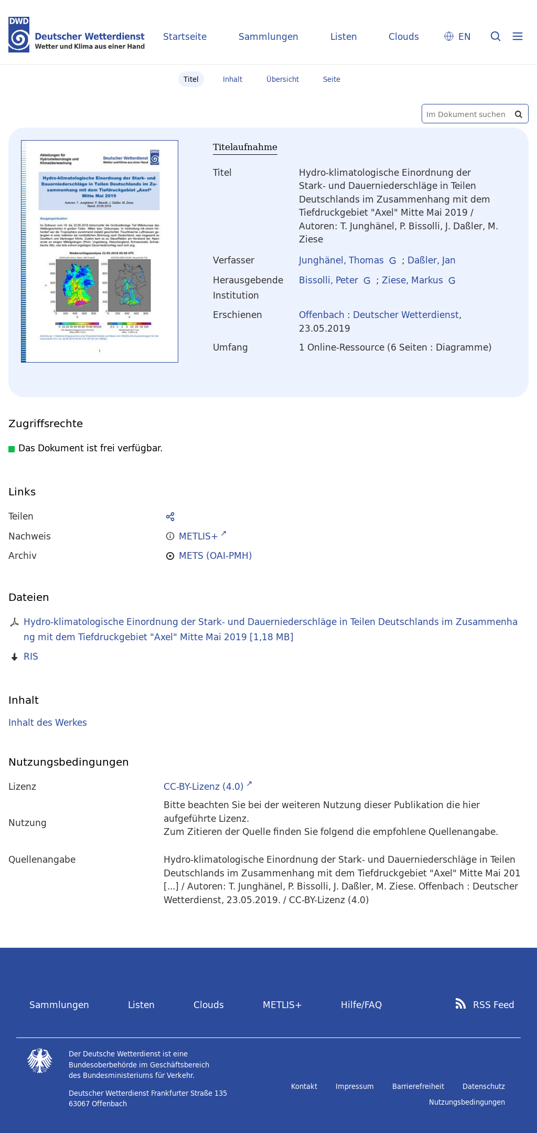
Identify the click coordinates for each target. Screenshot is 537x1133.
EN (464, 36)
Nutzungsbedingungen (467, 1102)
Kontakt (304, 1086)
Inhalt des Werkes (47, 722)
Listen (343, 36)
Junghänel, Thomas (341, 260)
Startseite (185, 36)
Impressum (355, 1086)
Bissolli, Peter (328, 280)
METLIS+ (282, 1004)
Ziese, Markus (412, 280)
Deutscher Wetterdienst (406, 314)
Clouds (404, 36)
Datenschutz (484, 1086)
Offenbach (322, 314)
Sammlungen (268, 36)
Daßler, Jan (431, 260)
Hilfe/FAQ (361, 1004)
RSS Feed (493, 1005)
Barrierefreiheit (418, 1086)
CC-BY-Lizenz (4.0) (204, 786)
